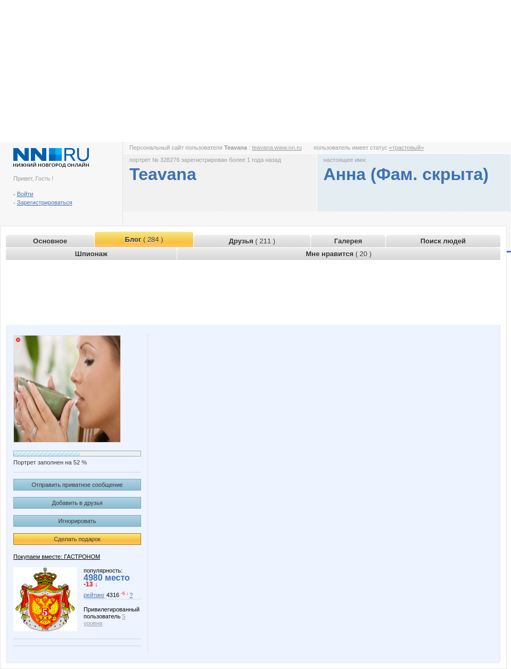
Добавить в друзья (77, 503)
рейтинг (94, 595)
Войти (25, 194)
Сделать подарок (77, 539)
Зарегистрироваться (44, 202)
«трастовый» (406, 147)
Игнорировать (77, 521)
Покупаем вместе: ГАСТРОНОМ (56, 556)
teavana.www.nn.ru (277, 147)
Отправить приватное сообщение (76, 485)
